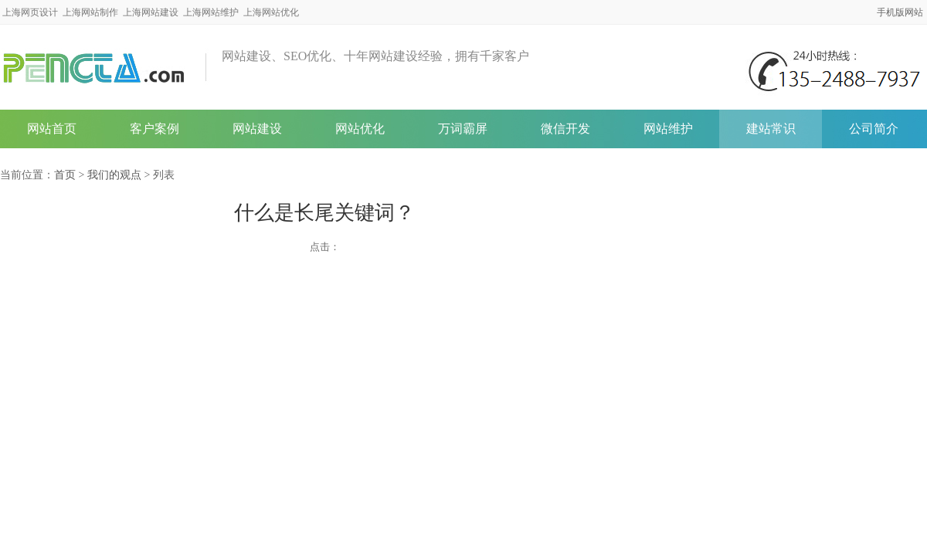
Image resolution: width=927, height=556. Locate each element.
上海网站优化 (271, 12)
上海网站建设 (150, 12)
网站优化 (360, 128)
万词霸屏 (462, 128)
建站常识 (771, 128)
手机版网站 (900, 12)
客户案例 (154, 128)
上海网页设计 (30, 12)
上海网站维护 (211, 12)
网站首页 (51, 128)
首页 (65, 175)
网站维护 (668, 128)
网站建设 (257, 128)
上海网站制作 (90, 12)
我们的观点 (114, 175)
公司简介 (873, 128)
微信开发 (565, 128)
